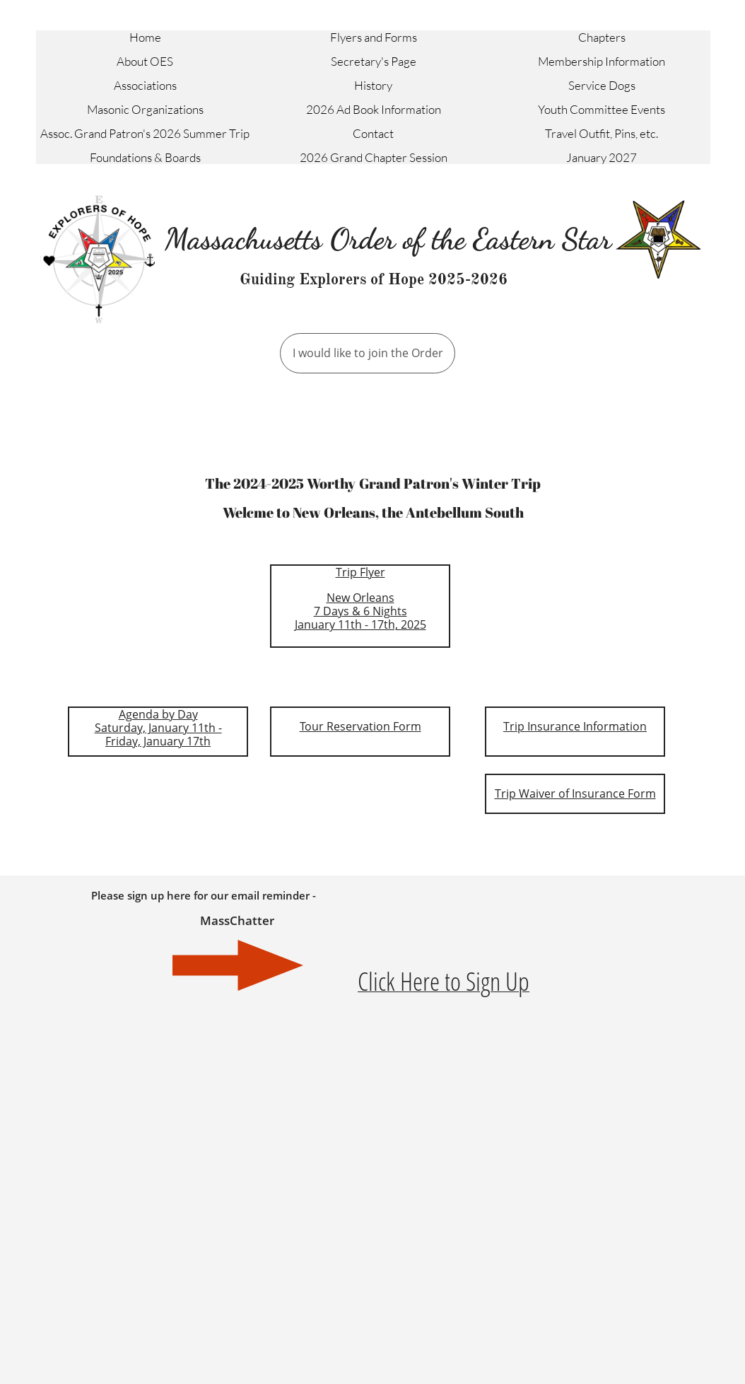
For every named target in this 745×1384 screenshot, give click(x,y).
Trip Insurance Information (575, 726)
